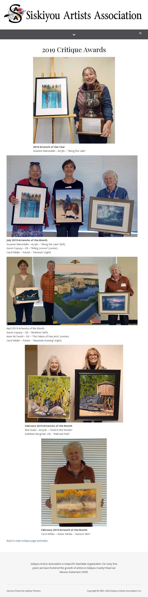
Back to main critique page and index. (27, 540)
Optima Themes (33, 590)
